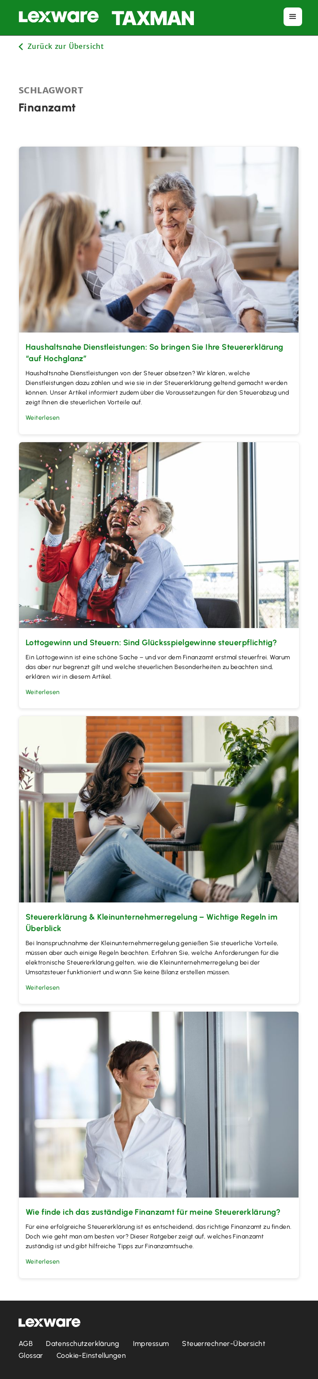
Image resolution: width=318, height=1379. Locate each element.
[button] (293, 16)
